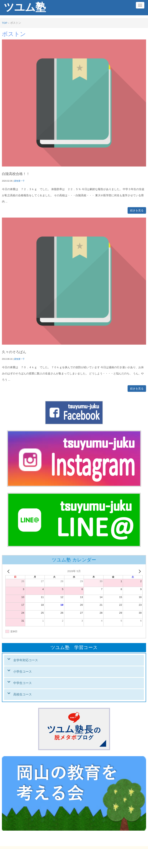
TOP (4, 22)
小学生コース (22, 671)
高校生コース (22, 694)
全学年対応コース (25, 660)
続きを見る (137, 210)
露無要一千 (19, 181)
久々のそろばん (14, 352)
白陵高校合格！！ (16, 174)
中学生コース (22, 683)
